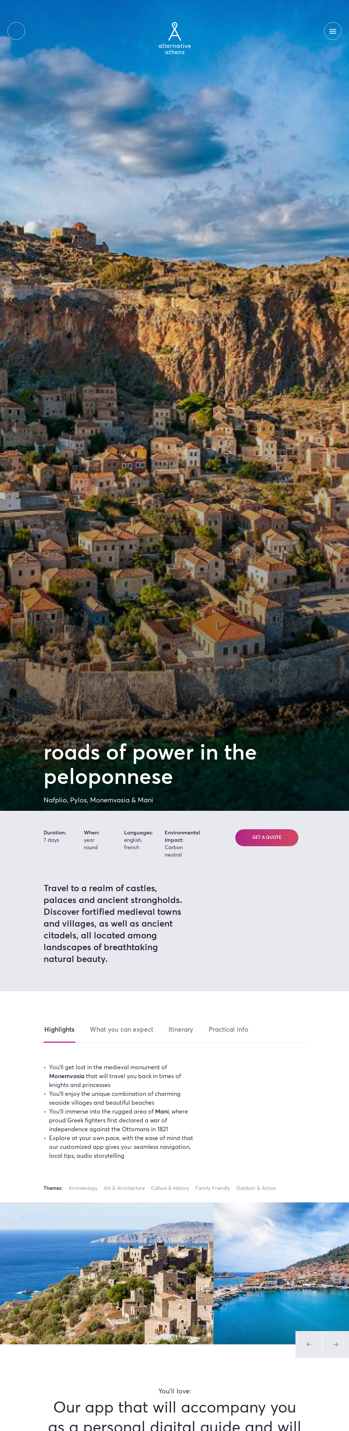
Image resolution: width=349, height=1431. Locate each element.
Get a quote (266, 838)
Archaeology (83, 1188)
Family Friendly (212, 1188)
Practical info (232, 1030)
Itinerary (184, 1030)
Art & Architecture (124, 1188)
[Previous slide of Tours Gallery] (308, 1344)
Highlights (60, 1030)
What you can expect (123, 1030)
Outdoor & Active (256, 1188)
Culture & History (170, 1188)
